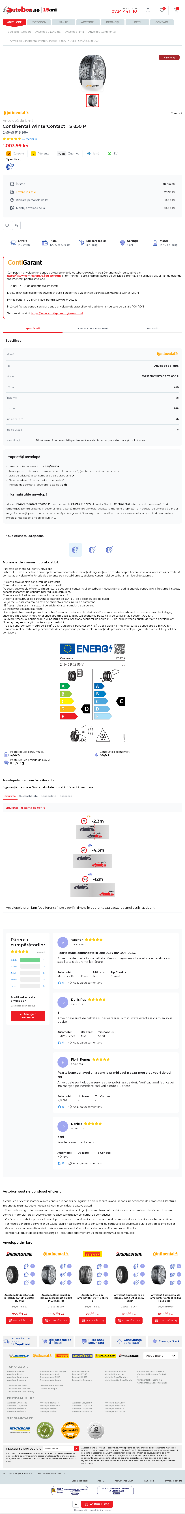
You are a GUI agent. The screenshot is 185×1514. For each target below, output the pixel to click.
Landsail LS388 (79, 1377)
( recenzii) (29, 139)
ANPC (101, 1480)
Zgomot (68, 153)
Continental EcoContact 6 (149, 1380)
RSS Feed (149, 1480)
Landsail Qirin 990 (81, 1371)
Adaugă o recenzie (29, 1015)
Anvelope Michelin (16, 1371)
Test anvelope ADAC (17, 1386)
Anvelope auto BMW (50, 1377)
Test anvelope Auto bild (19, 1388)
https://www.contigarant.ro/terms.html (57, 313)
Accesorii (88, 22)
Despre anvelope (48, 1388)
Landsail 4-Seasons (82, 1380)
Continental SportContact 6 (150, 1371)
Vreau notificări (80, 1480)
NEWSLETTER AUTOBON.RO (23, 1448)
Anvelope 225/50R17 (50, 1406)
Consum (15, 153)
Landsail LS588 (79, 1374)
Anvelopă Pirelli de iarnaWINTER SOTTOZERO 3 (92, 1298)
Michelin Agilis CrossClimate (118, 1380)
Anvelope (14, 22)
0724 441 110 (124, 11)
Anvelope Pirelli (15, 1374)
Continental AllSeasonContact (152, 1383)
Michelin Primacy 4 (114, 1374)
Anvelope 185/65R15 (16, 1411)
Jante (63, 22)
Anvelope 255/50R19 (115, 1403)
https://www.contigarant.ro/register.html (34, 275)
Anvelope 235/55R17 (49, 1408)
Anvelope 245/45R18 (82, 1408)
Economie (66, 795)
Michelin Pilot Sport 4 (115, 1371)
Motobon (39, 22)
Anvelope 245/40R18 (82, 1411)
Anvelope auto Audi (49, 1374)
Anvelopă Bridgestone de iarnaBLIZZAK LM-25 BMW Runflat (19, 1298)
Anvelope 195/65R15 (16, 1408)
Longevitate (48, 795)
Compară (176, 113)
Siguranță (10, 795)
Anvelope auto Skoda (50, 1380)
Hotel (137, 22)
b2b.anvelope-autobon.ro (51, 1473)
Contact (162, 22)
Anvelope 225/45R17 (17, 1406)
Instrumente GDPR (124, 1480)
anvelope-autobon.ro (22, 1473)
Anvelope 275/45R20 (115, 1408)
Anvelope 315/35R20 (115, 1411)
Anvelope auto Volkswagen (53, 1371)
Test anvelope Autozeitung (20, 1391)
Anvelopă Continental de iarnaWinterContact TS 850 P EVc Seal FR (56, 1298)
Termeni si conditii (173, 1480)
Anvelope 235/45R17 (49, 1403)
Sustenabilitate (28, 795)
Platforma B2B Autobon (51, 1386)
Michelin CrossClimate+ (116, 1377)
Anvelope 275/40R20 (115, 1406)
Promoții (112, 22)
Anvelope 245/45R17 (49, 1411)
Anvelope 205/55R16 (17, 1403)
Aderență (40, 153)
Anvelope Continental (17, 1377)
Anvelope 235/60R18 (82, 1406)
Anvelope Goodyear (17, 1380)
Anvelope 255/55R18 (82, 1403)
